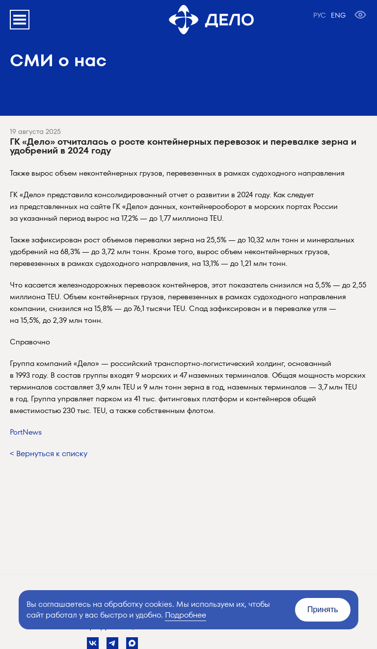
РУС (319, 15)
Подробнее (185, 615)
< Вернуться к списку (48, 453)
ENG (338, 15)
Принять (322, 609)
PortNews (26, 432)
